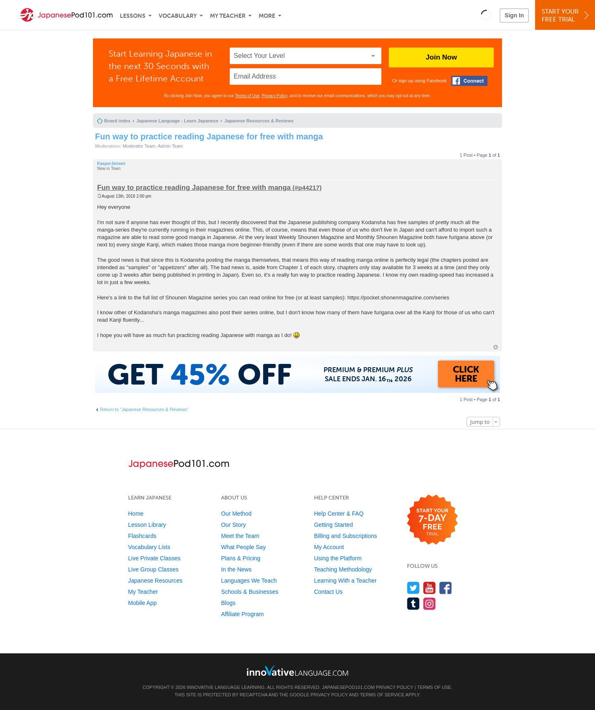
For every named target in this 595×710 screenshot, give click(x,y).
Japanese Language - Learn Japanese (177, 120)
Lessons (132, 15)
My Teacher (227, 15)
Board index (117, 120)
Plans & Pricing (240, 558)
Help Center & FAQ (339, 513)
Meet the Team (240, 536)
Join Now (441, 57)
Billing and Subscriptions (345, 536)
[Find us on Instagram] (429, 603)
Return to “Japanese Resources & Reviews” (144, 409)
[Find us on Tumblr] (413, 603)
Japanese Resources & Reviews (259, 120)
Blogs (228, 603)
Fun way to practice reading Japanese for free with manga (209, 136)
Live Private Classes (154, 558)
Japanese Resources (155, 580)
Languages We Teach (249, 580)
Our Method (236, 513)
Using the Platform (338, 558)
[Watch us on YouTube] (429, 587)
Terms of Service (382, 694)
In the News (236, 569)
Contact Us (328, 591)
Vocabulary (178, 15)
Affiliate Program (242, 614)
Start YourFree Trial (566, 15)
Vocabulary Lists (149, 547)
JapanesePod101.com (348, 687)
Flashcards (142, 536)
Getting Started (333, 524)
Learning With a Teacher (345, 580)
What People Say (243, 547)
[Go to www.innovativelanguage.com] (297, 670)
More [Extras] (267, 15)
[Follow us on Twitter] (413, 587)
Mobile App (142, 603)
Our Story (233, 524)
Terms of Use (247, 95)
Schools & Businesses (249, 591)
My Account (329, 547)
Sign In (514, 15)
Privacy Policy (275, 95)
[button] (486, 15)
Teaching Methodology (343, 569)
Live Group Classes (153, 569)
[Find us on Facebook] (445, 587)
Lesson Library (147, 524)
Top (495, 347)
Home (135, 513)
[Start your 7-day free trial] (432, 520)
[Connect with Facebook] (469, 81)
